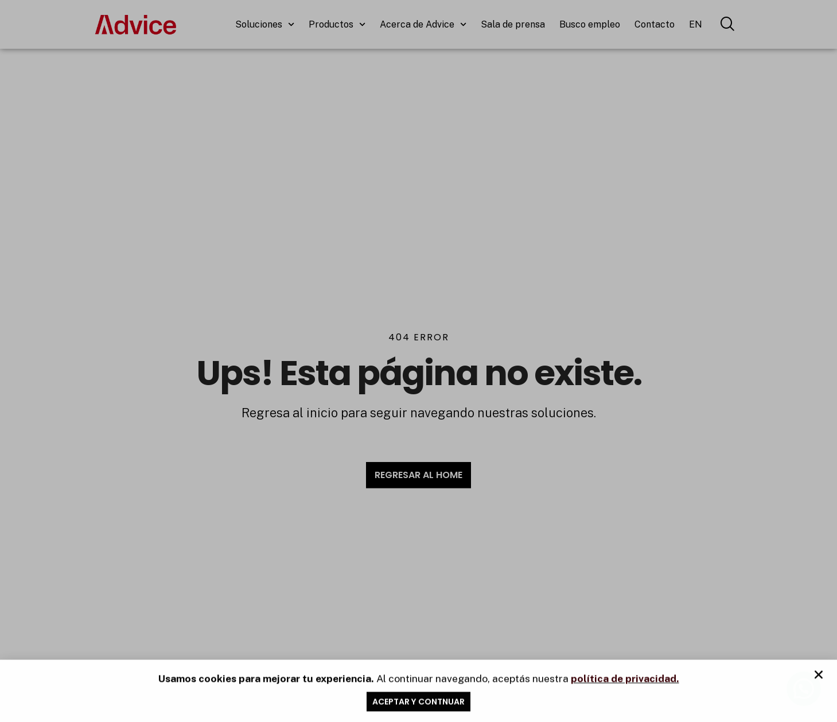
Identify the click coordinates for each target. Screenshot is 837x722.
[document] (418, 361)
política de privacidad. (625, 688)
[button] (818, 684)
